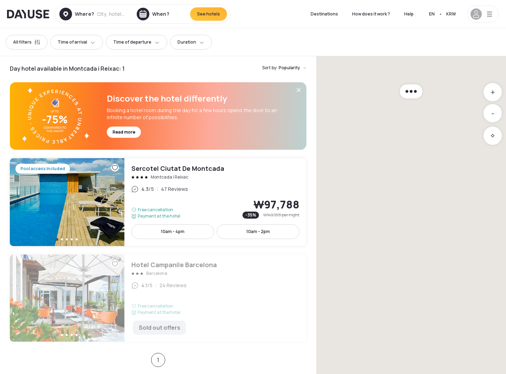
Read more (123, 132)
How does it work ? (371, 14)
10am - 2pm (258, 231)
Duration (191, 42)
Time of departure (136, 42)
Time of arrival (77, 42)
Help (409, 14)
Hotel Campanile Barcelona (158, 298)
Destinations (324, 14)
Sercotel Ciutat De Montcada (158, 202)
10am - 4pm (172, 231)
